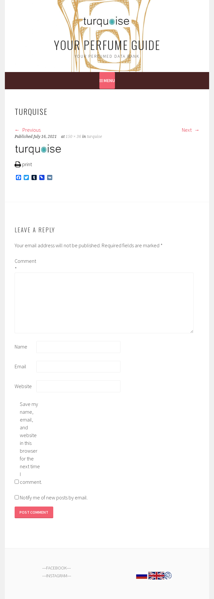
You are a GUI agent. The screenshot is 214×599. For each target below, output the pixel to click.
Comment (25, 265)
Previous (28, 130)
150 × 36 (73, 136)
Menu (109, 80)
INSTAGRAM (56, 576)
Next (190, 130)
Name (21, 346)
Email (20, 366)
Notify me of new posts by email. (54, 497)
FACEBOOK (56, 568)
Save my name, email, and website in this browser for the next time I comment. (30, 443)
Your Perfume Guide (107, 44)
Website (23, 386)
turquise (94, 136)
